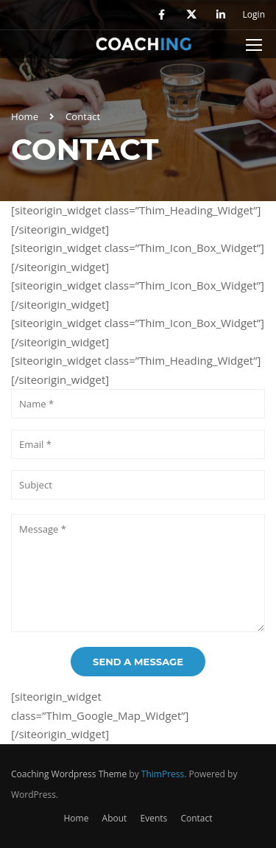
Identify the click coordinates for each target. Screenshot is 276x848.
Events (153, 818)
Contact (196, 818)
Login (254, 15)
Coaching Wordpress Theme (69, 774)
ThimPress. (164, 774)
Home (24, 116)
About (114, 818)
